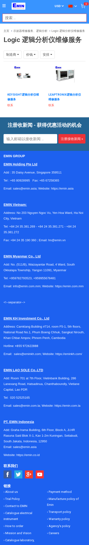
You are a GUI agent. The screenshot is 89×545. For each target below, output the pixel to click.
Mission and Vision (18, 533)
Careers (53, 533)
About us (11, 492)
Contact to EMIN (16, 506)
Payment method (60, 492)
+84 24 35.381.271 (51, 226)
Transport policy (59, 512)
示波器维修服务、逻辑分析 (30, 31)
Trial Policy (12, 499)
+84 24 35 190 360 (23, 240)
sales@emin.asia (25, 447)
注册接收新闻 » (72, 139)
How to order (14, 526)
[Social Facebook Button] (8, 474)
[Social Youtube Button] (40, 474)
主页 (6, 31)
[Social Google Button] (29, 474)
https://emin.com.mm (69, 286)
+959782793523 (20, 278)
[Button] (4, 6)
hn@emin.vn (57, 240)
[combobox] (42, 18)
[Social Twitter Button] (18, 474)
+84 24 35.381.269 (22, 226)
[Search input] (42, 18)
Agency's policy (59, 526)
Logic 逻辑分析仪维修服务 (68, 31)
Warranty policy (59, 519)
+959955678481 (44, 278)
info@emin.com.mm (27, 286)
